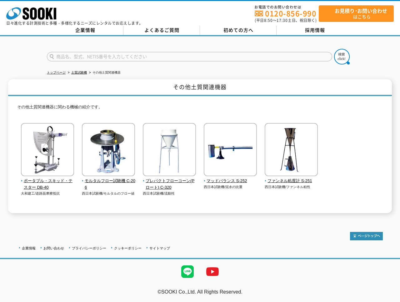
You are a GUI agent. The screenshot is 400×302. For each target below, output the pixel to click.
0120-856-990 (290, 13)
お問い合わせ (53, 248)
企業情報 (85, 30)
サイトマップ (159, 248)
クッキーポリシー (128, 248)
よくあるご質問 (161, 30)
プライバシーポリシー (89, 248)
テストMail (388, 298)
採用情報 (315, 30)
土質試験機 (79, 72)
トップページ (56, 72)
